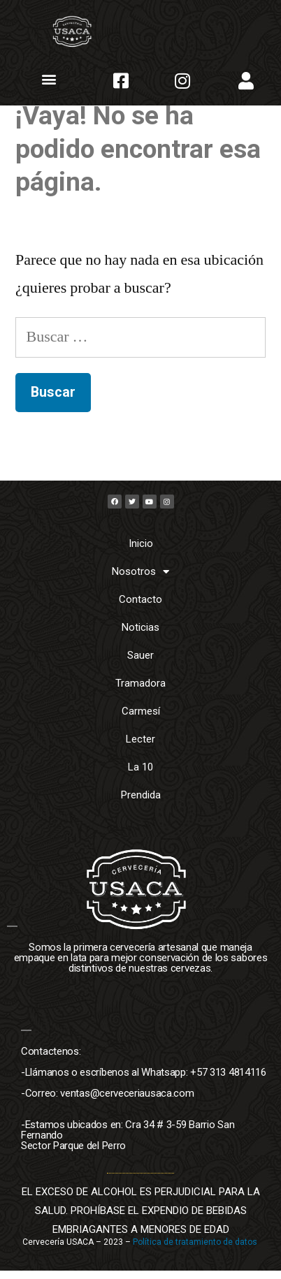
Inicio (141, 552)
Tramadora (140, 692)
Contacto (140, 608)
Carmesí (141, 720)
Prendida (141, 804)
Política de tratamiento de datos (196, 1250)
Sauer (140, 664)
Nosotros (140, 580)
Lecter (140, 748)
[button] (49, 79)
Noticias (140, 636)
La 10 (140, 776)
